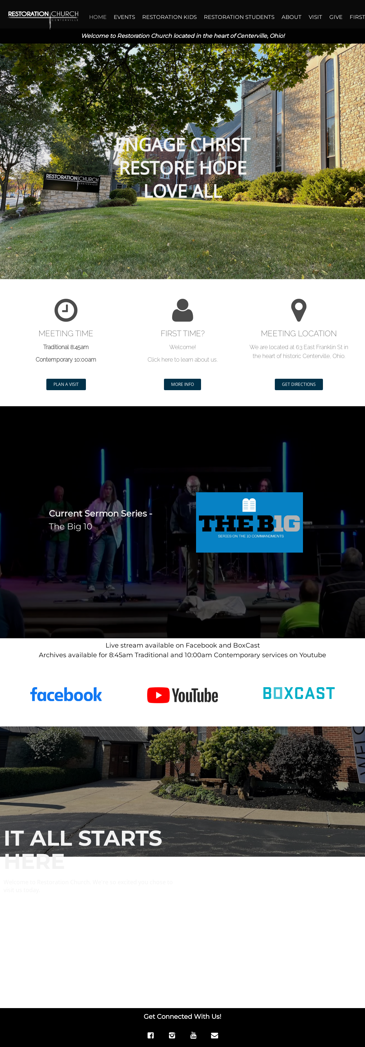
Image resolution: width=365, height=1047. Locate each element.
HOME (98, 17)
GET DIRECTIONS (299, 384)
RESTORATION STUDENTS (239, 17)
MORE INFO (182, 384)
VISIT (315, 17)
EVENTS (124, 17)
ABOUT (292, 17)
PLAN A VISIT (66, 384)
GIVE (336, 17)
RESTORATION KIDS (169, 17)
